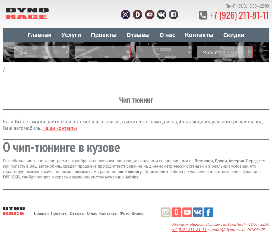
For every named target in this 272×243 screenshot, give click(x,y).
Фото (124, 213)
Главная (39, 34)
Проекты (104, 34)
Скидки (233, 34)
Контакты (199, 34)
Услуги (71, 34)
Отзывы (138, 34)
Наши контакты (59, 128)
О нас (167, 34)
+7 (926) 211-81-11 (239, 14)
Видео (138, 213)
